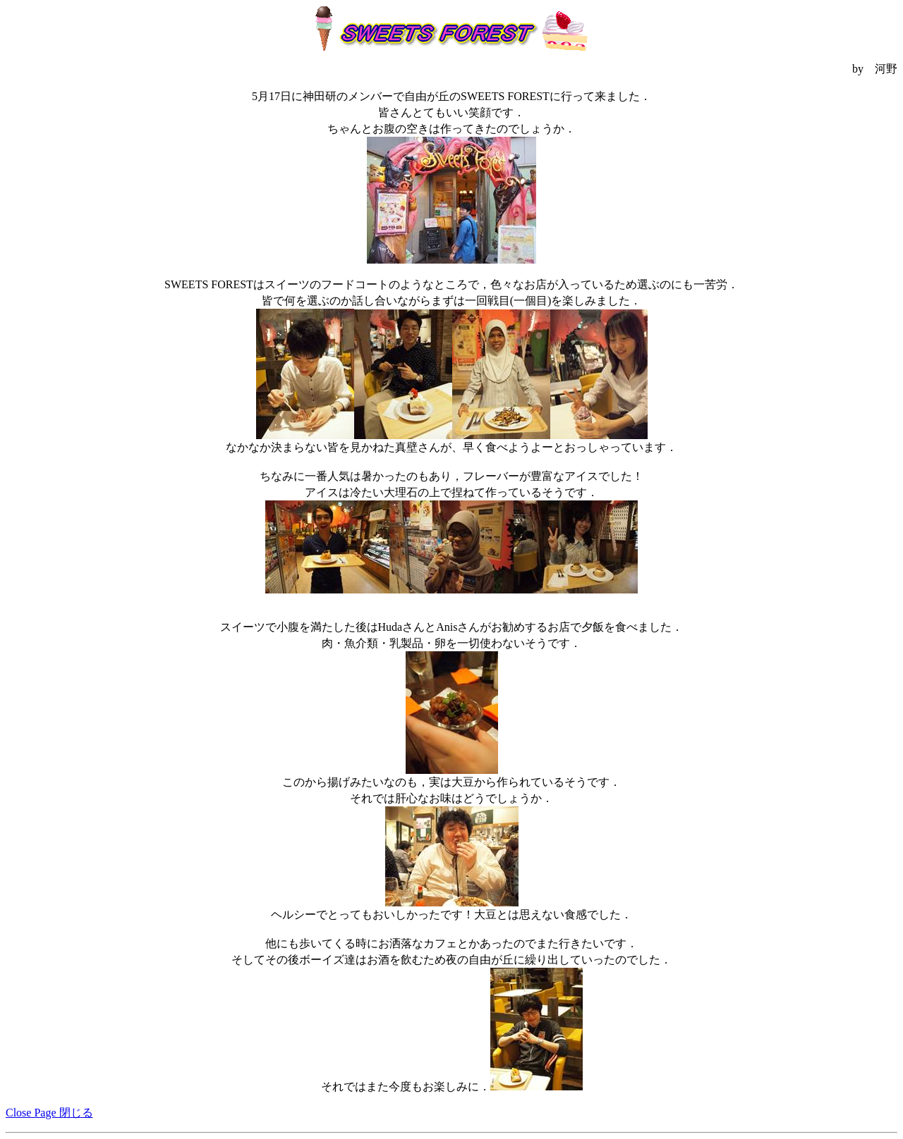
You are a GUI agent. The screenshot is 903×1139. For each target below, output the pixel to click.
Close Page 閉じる (49, 1113)
